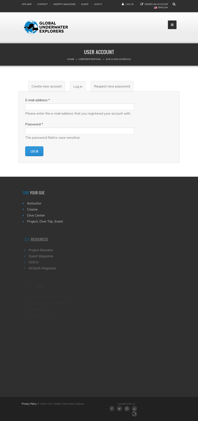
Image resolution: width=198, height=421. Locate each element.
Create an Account (156, 4)
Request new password (112, 86)
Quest (85, 4)
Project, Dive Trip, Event (46, 221)
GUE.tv (35, 262)
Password (34, 124)
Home (70, 59)
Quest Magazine (42, 256)
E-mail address (37, 100)
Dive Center (37, 215)
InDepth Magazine (64, 4)
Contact (42, 4)
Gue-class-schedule (118, 59)
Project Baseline (42, 250)
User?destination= (89, 59)
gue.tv (98, 4)
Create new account (47, 86)
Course (33, 209)
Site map (27, 4)
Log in (130, 4)
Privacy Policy (29, 403)
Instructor (35, 203)
